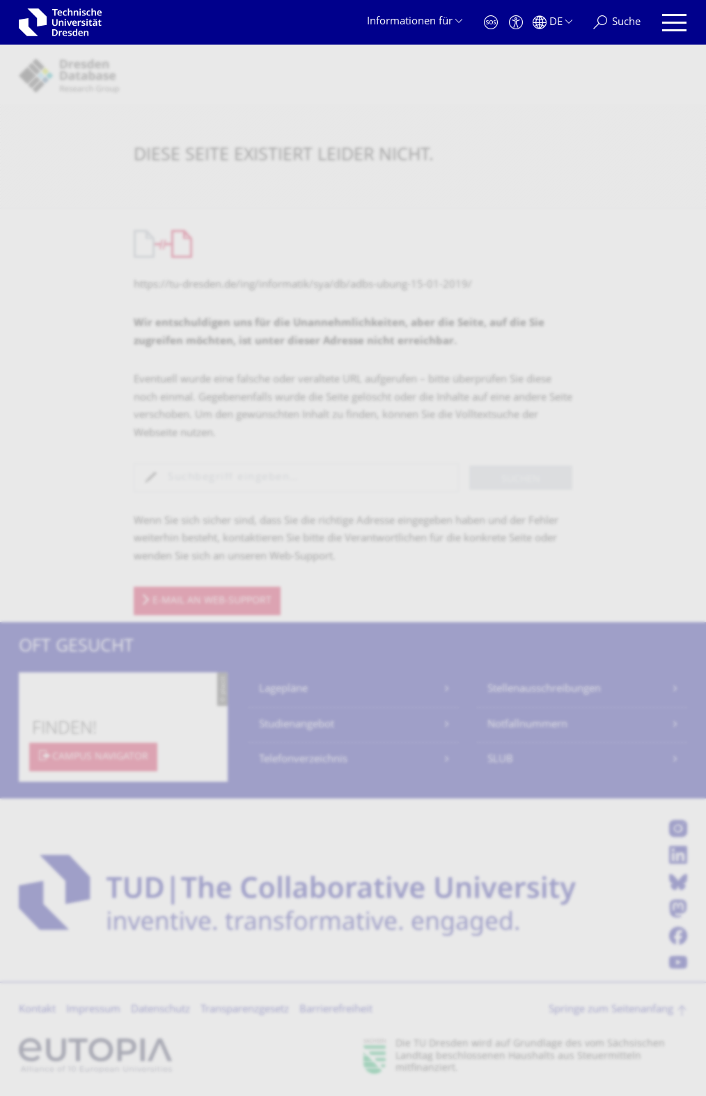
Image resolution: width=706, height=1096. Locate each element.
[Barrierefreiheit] (516, 22)
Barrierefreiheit (335, 1010)
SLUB (500, 760)
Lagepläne (283, 689)
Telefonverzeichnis (303, 760)
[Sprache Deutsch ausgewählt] (552, 22)
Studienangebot (296, 725)
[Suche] (617, 22)
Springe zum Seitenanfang (611, 1010)
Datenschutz (160, 1010)
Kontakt (37, 1010)
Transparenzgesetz (245, 1010)
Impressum (93, 1010)
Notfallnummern (527, 725)
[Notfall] (491, 22)
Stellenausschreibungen (544, 689)
